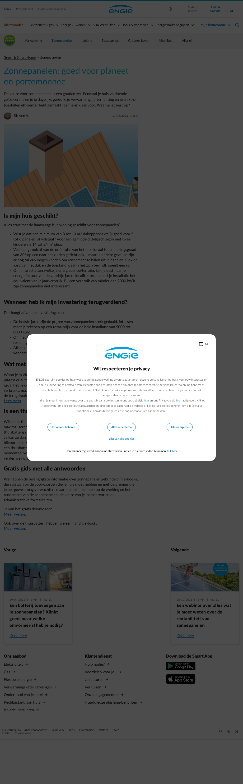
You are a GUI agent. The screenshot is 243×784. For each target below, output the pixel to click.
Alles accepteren (121, 427)
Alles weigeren (180, 427)
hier (146, 400)
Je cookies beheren (63, 427)
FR (201, 344)
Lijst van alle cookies (121, 438)
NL (207, 344)
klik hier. (172, 451)
